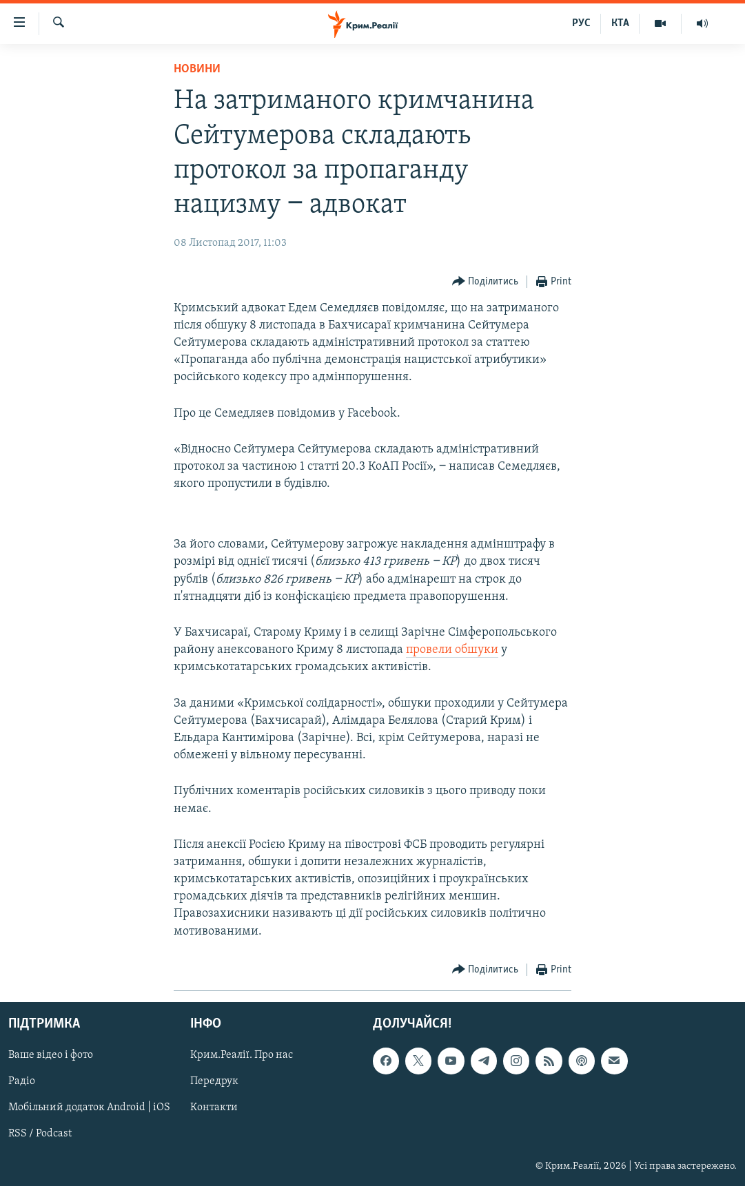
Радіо (21, 1081)
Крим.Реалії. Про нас (241, 1055)
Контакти (214, 1107)
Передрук (214, 1081)
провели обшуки (452, 649)
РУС (581, 23)
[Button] (485, 282)
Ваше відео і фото (50, 1055)
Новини (197, 69)
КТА (620, 23)
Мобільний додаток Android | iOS (89, 1107)
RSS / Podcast (40, 1133)
